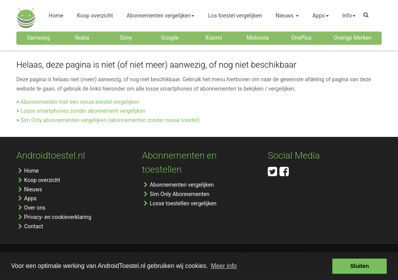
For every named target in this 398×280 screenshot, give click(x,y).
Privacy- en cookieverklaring (57, 217)
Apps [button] (320, 15)
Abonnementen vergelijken (182, 185)
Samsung (38, 38)
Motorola (258, 38)
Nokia (82, 38)
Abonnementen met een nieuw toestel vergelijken (80, 102)
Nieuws (33, 189)
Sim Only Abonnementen (179, 194)
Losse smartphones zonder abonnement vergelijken (83, 111)
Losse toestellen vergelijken (183, 203)
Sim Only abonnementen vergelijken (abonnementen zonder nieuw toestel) (110, 120)
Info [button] (349, 15)
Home (31, 171)
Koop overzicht (42, 180)
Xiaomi (213, 38)
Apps (30, 198)
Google (169, 38)
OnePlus (302, 38)
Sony (126, 38)
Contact (33, 226)
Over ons (34, 208)
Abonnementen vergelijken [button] (161, 15)
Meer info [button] (224, 265)
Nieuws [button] (287, 15)
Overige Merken (352, 38)
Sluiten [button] (359, 266)
